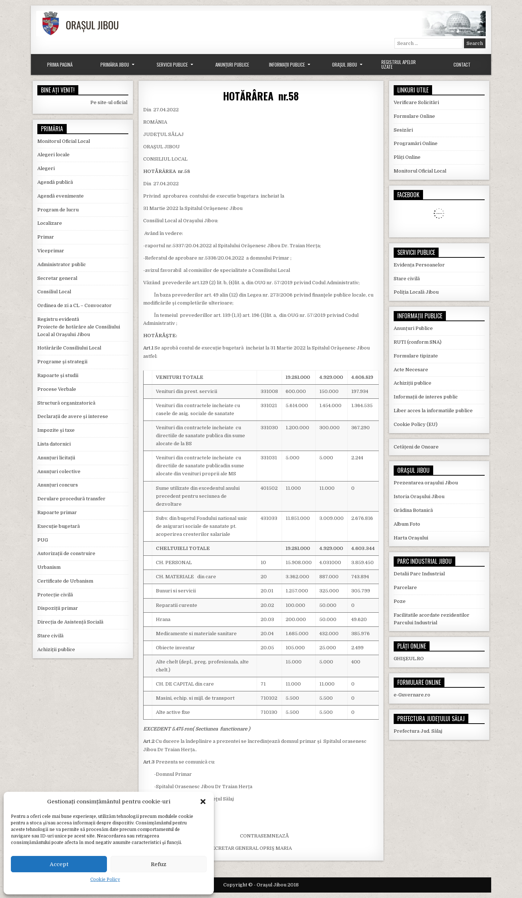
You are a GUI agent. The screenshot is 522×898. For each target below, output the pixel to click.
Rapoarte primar (57, 512)
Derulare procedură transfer (71, 498)
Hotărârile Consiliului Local (69, 348)
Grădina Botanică (413, 510)
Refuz (158, 864)
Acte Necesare (411, 369)
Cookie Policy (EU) (416, 424)
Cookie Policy (105, 879)
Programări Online (416, 143)
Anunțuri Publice (232, 64)
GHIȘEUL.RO (409, 658)
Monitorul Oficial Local (63, 141)
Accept (59, 864)
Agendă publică (55, 182)
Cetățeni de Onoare (416, 447)
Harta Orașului (411, 538)
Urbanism (49, 567)
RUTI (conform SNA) (418, 342)
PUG (42, 540)
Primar (45, 237)
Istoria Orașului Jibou (419, 496)
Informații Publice (287, 64)
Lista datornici (54, 444)
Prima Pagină (59, 64)
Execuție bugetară (58, 526)
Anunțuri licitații (56, 457)
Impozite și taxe (56, 430)
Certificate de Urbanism (65, 581)
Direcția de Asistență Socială (70, 622)
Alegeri (46, 168)
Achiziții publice (56, 649)
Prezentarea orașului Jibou (426, 482)
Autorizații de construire (66, 553)
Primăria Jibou (114, 64)
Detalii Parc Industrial (419, 573)
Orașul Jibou (344, 64)
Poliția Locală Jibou (416, 292)
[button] (203, 801)
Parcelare (405, 587)
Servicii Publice (172, 64)
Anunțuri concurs (57, 485)
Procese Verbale (56, 389)
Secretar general (57, 278)
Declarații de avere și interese (72, 416)
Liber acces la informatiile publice (433, 410)
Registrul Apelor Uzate (398, 64)
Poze (400, 601)
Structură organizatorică (66, 403)
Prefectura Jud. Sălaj (418, 731)
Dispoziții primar (57, 608)
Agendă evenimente (60, 196)
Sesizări (403, 130)
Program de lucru (58, 209)
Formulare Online (414, 116)
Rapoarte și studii (57, 375)
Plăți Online (407, 157)
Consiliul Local (54, 291)
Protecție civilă (55, 594)
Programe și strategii (62, 361)
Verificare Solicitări (416, 102)
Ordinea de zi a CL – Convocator (74, 305)
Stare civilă (50, 635)
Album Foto (407, 524)
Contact (462, 64)
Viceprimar (50, 250)
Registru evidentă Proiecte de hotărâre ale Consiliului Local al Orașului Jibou (78, 326)
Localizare (49, 223)
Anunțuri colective (58, 471)
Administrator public (61, 264)
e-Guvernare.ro (412, 695)
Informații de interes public (426, 397)
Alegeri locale (53, 154)
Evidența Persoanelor (419, 265)
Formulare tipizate (416, 356)
